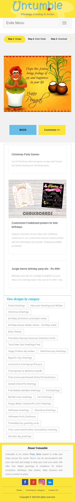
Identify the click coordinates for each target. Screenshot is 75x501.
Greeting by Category (35, 490)
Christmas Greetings (18, 311)
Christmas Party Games (25, 154)
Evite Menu (15, 23)
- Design (14, 39)
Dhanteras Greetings (45, 410)
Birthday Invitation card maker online (27, 318)
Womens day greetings (19, 436)
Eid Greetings (53, 390)
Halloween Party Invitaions (22, 416)
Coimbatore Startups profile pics (25, 364)
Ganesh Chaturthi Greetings (22, 383)
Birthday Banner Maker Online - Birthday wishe (32, 324)
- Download (59, 39)
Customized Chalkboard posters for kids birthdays (35, 224)
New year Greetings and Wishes (46, 305)
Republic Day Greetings (20, 357)
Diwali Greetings (16, 305)
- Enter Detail (37, 39)
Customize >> (52, 130)
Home (19, 490)
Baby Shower (15, 331)
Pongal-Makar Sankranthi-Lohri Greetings (29, 403)
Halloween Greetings (18, 410)
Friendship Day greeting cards (23, 422)
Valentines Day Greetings (53, 351)
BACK (23, 130)
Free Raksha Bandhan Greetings (24, 390)
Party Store (35, 454)
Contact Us (53, 490)
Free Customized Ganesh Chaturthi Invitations (31, 377)
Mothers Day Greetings (20, 396)
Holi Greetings (44, 396)
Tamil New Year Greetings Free (24, 344)
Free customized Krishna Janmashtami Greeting (32, 429)
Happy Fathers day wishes (21, 351)
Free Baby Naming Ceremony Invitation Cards (31, 338)
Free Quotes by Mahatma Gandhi (25, 370)
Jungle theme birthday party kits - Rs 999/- (36, 268)
